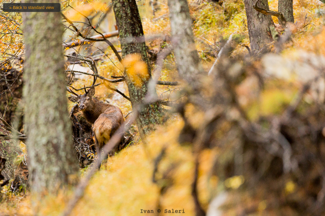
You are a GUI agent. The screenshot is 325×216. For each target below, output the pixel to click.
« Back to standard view (31, 7)
